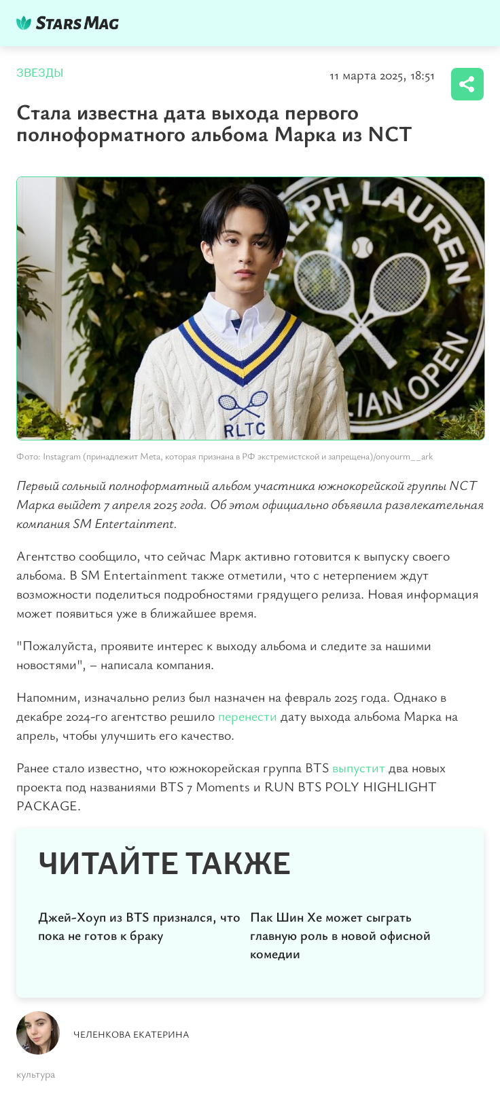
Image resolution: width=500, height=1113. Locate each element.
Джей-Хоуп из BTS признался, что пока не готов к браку (139, 925)
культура (35, 1073)
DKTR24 (70, 23)
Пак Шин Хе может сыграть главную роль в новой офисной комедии (340, 934)
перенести (247, 715)
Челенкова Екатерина (131, 1033)
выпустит (358, 767)
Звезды (40, 73)
